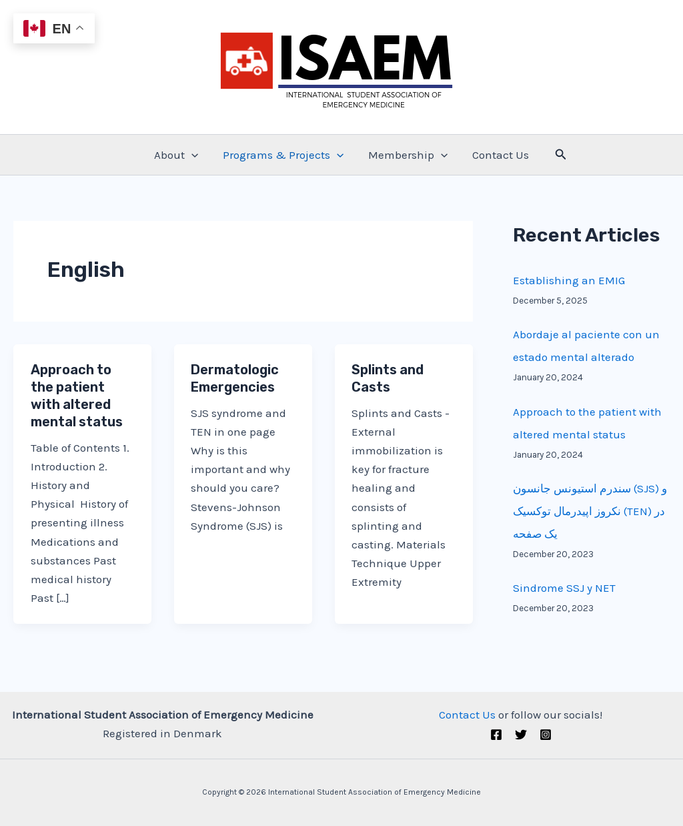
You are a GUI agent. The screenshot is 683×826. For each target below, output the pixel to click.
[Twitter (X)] (521, 735)
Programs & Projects (283, 155)
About (179, 155)
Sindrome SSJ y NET (564, 587)
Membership (407, 155)
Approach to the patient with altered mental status (77, 396)
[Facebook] (496, 735)
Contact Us (498, 154)
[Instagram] (546, 735)
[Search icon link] (557, 154)
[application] (194, 155)
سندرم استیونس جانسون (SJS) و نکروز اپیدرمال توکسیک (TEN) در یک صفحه (590, 511)
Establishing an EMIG (569, 280)
